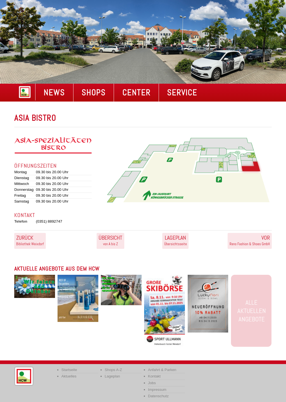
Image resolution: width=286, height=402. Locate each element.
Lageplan (112, 376)
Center (136, 92)
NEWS (54, 92)
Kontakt (154, 376)
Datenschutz (158, 396)
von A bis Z (110, 240)
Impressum (157, 389)
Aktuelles (69, 376)
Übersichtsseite (175, 240)
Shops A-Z (113, 370)
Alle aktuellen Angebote (251, 310)
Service (182, 92)
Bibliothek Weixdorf (30, 240)
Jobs (152, 383)
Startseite (69, 370)
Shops (94, 92)
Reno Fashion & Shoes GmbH (250, 240)
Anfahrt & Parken (162, 370)
